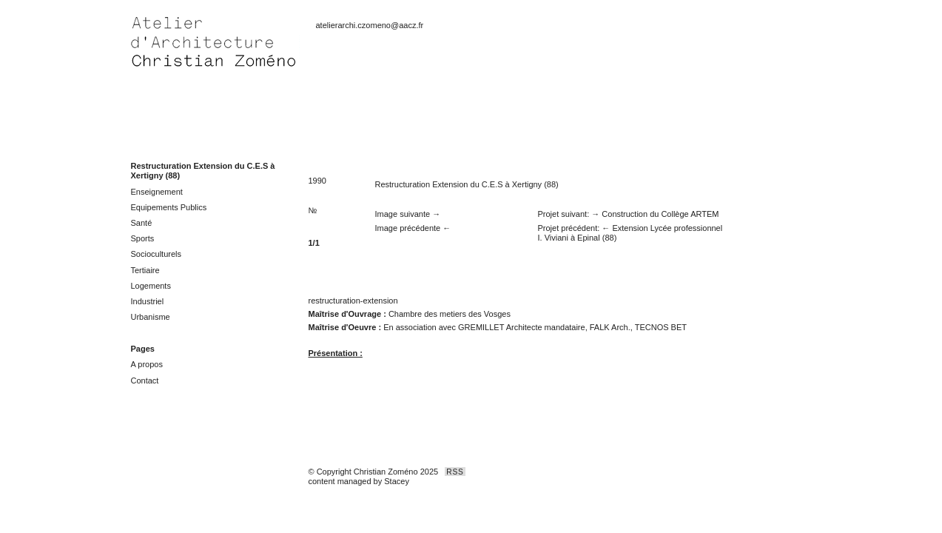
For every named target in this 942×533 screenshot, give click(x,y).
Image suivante (403, 213)
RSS (454, 472)
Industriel (147, 301)
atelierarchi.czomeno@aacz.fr (370, 25)
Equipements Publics (169, 207)
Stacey (396, 481)
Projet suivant (563, 213)
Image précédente (408, 228)
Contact (145, 380)
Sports (143, 238)
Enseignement (157, 191)
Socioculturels (156, 253)
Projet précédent (568, 228)
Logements (151, 285)
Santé (141, 222)
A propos (147, 364)
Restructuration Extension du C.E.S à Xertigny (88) (467, 184)
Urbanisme (150, 316)
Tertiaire (145, 270)
